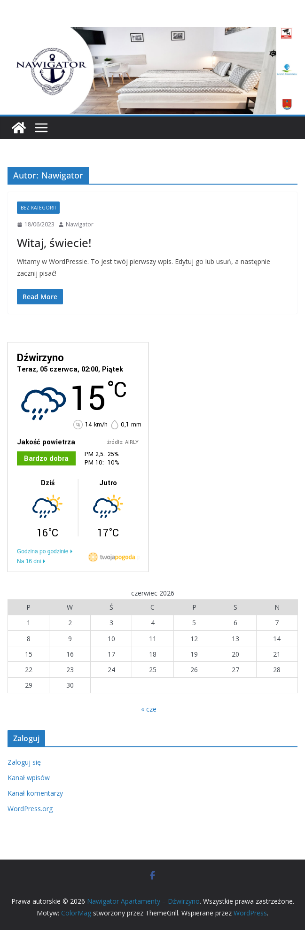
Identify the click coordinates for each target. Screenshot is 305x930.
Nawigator (80, 224)
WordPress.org (30, 808)
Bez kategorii (38, 207)
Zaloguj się (24, 762)
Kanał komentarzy (35, 793)
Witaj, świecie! (54, 242)
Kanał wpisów (29, 777)
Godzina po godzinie (42, 551)
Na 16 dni (29, 561)
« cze (148, 709)
